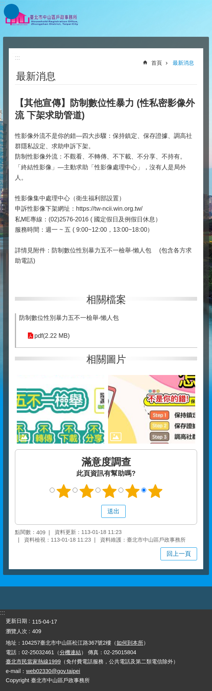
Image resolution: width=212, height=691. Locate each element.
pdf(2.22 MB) (52, 335)
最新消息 (183, 63)
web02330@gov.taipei (53, 671)
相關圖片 (106, 359)
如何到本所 (130, 643)
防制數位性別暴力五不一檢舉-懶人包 (69, 317)
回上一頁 (179, 553)
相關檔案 (106, 299)
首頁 (156, 63)
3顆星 (109, 491)
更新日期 (16, 621)
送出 (94, 511)
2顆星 (86, 491)
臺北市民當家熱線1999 (33, 661)
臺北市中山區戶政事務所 (42, 18)
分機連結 (70, 652)
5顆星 (155, 491)
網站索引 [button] (11, 11)
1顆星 (63, 491)
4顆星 (132, 491)
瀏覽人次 (16, 631)
